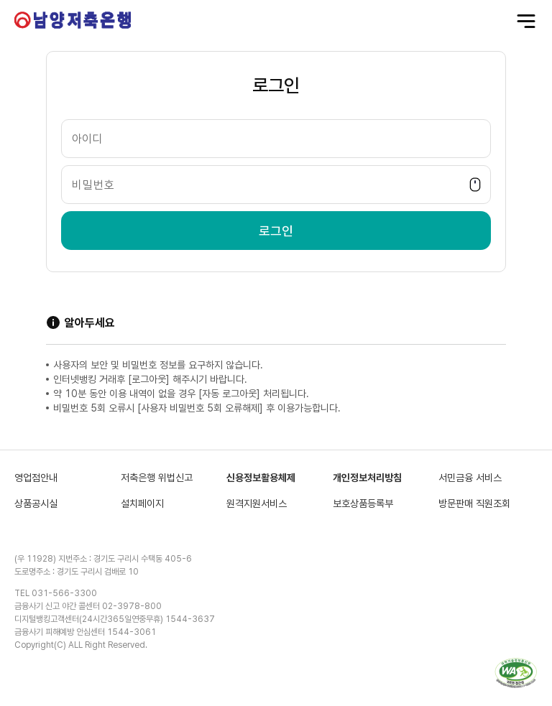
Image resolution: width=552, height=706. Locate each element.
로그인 (276, 230)
